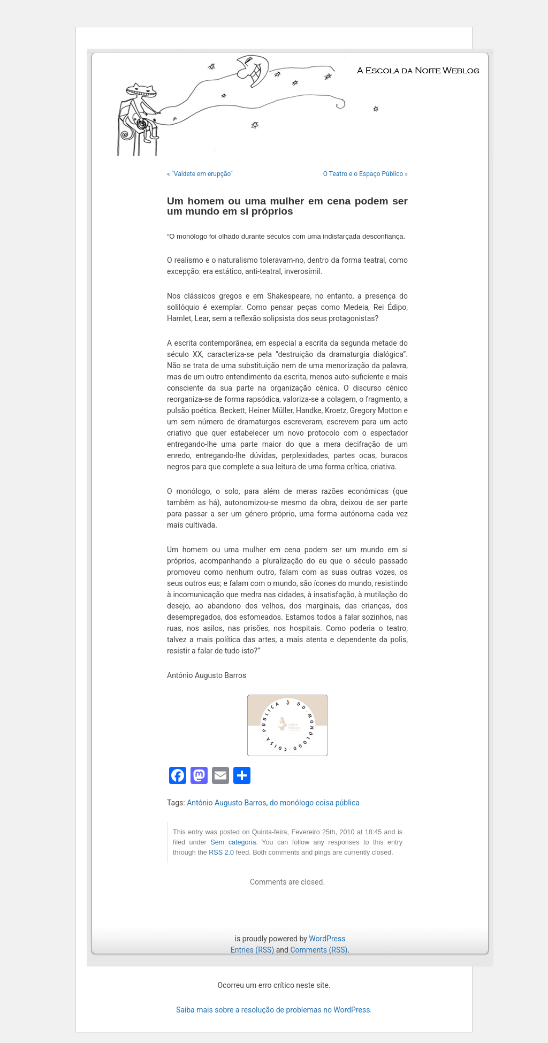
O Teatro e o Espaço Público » (365, 174)
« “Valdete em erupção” (200, 174)
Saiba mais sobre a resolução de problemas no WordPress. (274, 1010)
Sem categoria (233, 842)
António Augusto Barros (226, 802)
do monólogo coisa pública (315, 802)
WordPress (327, 938)
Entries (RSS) (252, 950)
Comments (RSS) (318, 950)
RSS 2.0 (221, 852)
